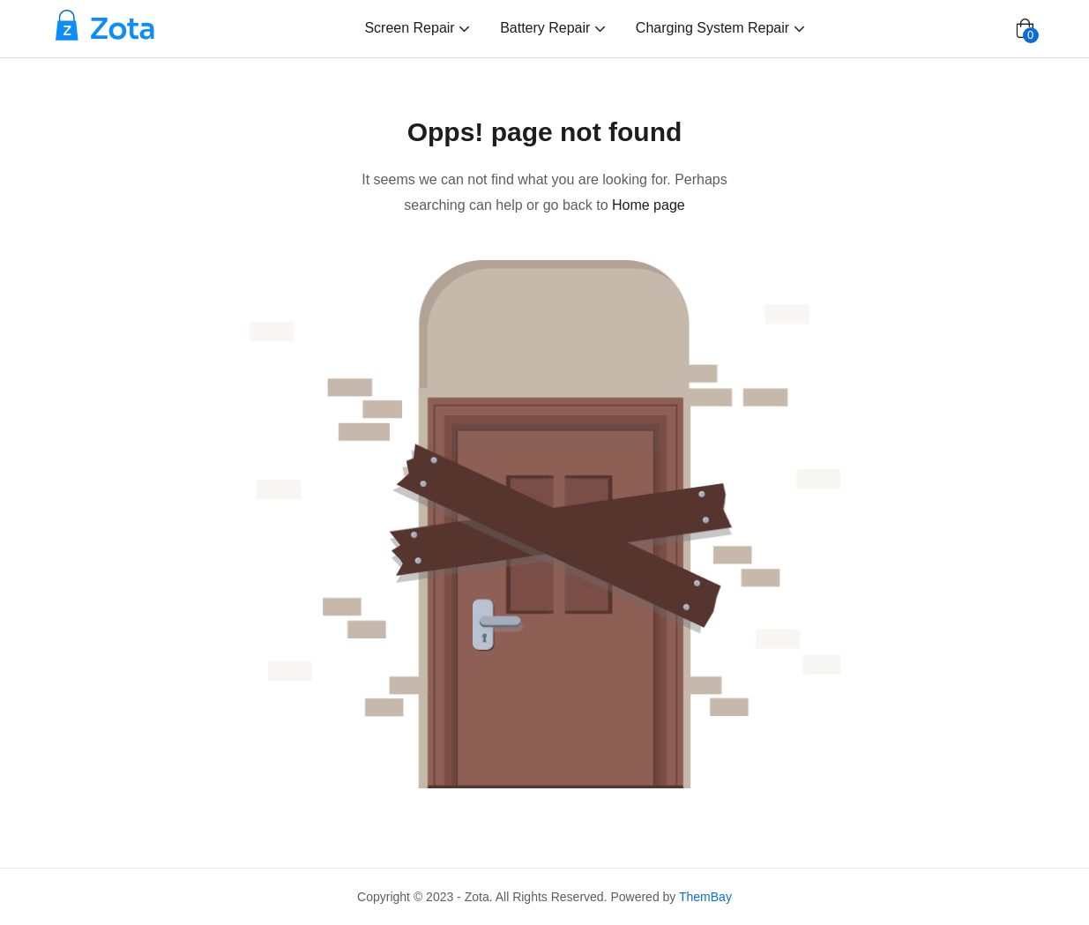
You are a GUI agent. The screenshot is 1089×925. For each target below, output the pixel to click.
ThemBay (705, 897)
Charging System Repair (722, 27)
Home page (648, 205)
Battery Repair (554, 27)
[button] (1024, 28)
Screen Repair (419, 27)
